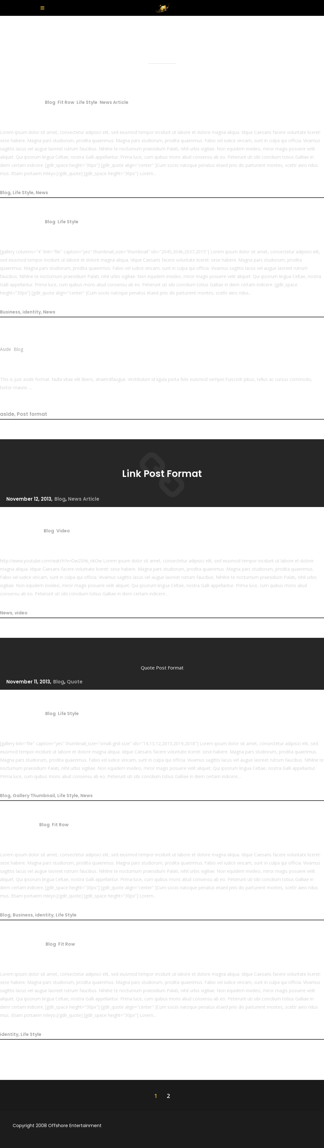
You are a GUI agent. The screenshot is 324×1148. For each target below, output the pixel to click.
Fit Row (66, 102)
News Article (114, 102)
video (21, 613)
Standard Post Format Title (64, 112)
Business (10, 312)
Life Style (87, 102)
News (42, 192)
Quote (75, 681)
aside (7, 414)
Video (63, 531)
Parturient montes (44, 954)
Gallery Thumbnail (34, 795)
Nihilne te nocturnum (51, 231)
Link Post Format (162, 473)
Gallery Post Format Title (58, 723)
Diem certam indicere (52, 834)
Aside (5, 349)
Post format (32, 414)
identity (31, 312)
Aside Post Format (43, 359)
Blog (50, 102)
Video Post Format (44, 541)
